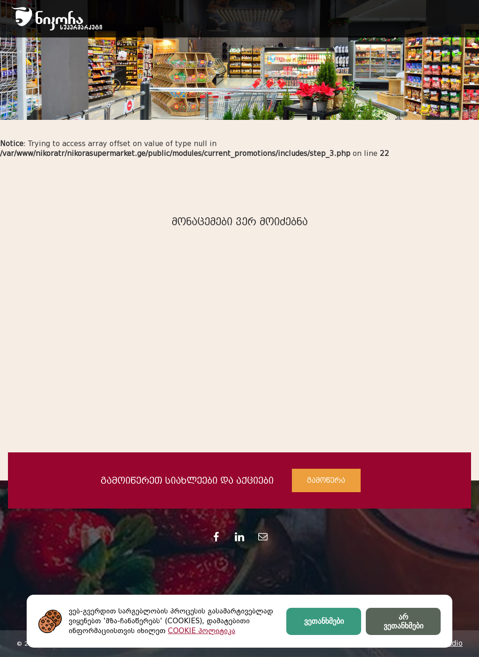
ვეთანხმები (324, 621)
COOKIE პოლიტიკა (201, 631)
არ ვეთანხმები (403, 621)
